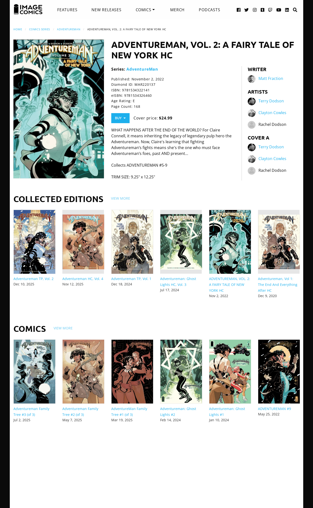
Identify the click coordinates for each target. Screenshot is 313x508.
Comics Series (39, 29)
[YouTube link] (278, 9)
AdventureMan (68, 29)
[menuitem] (67, 10)
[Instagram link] (255, 9)
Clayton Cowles (272, 113)
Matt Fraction (270, 78)
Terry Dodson (271, 101)
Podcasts (209, 9)
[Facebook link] (239, 9)
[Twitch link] (270, 9)
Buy (120, 118)
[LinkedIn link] (287, 9)
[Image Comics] (28, 9)
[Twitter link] (246, 9)
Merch (177, 9)
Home (17, 29)
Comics (143, 9)
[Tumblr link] (263, 9)
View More (120, 198)
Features (67, 9)
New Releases (106, 9)
